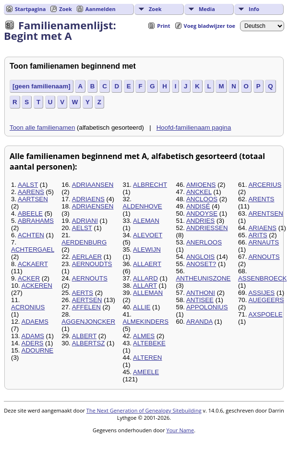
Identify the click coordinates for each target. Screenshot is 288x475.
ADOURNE (38, 350)
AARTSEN (33, 199)
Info (254, 8)
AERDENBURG (84, 242)
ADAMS (33, 336)
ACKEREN (37, 285)
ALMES (144, 336)
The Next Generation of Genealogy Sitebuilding (144, 410)
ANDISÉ (198, 206)
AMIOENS (201, 184)
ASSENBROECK (262, 278)
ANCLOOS (201, 199)
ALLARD (145, 278)
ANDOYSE (201, 213)
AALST (28, 184)
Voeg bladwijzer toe (209, 25)
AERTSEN (87, 300)
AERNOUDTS (92, 264)
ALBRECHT (150, 184)
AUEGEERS (266, 300)
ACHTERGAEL (32, 249)
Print (163, 25)
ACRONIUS (28, 307)
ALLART (145, 285)
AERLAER (87, 256)
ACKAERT (33, 264)
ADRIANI (85, 220)
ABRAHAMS (36, 220)
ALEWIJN (147, 249)
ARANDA (199, 321)
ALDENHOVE (142, 206)
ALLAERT (147, 264)
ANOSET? (201, 264)
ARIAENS (262, 227)
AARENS (31, 191)
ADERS (33, 343)
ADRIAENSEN (93, 206)
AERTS (82, 292)
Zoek (155, 8)
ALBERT (84, 336)
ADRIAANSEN (93, 184)
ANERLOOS (204, 242)
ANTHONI (200, 292)
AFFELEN (86, 307)
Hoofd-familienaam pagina (193, 127)
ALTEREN (147, 357)
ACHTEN (31, 235)
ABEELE (30, 213)
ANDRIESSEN (207, 227)
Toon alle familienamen (42, 127)
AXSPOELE (265, 314)
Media (207, 8)
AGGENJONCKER (88, 321)
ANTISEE (200, 300)
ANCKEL (199, 191)
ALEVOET (147, 235)
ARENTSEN (265, 213)
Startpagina (30, 8)
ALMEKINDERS (146, 321)
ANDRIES (200, 220)
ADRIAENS (88, 199)
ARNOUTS (263, 256)
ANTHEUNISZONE (203, 278)
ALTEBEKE (149, 343)
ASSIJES (261, 292)
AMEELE (146, 372)
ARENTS (261, 199)
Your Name (180, 430)
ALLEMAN (148, 292)
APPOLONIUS (207, 307)
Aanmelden (100, 8)
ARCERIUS (264, 184)
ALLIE (141, 307)
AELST (82, 227)
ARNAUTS (263, 242)
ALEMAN (146, 220)
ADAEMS (35, 321)
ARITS (257, 235)
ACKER (29, 278)
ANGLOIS (200, 256)
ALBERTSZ (88, 343)
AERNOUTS (90, 278)
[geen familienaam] (41, 86)
